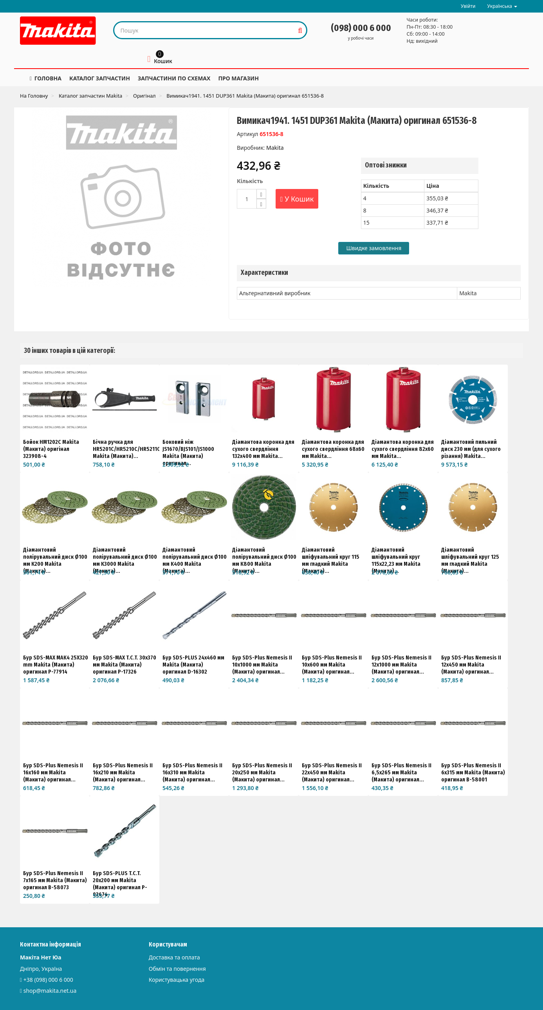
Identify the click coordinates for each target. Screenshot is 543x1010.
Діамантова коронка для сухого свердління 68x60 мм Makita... (333, 449)
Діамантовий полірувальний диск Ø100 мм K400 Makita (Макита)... (194, 560)
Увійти (468, 6)
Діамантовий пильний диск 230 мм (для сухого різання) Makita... (471, 449)
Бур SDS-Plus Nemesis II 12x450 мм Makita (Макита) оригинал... (471, 664)
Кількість (250, 181)
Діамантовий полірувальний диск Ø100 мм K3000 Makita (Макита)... (125, 560)
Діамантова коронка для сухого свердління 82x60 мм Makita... (403, 449)
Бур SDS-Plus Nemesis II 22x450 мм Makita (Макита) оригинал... (332, 772)
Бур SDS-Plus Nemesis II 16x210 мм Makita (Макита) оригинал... (123, 772)
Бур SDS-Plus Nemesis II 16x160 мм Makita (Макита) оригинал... (53, 772)
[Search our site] (204, 30)
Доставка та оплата (174, 957)
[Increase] (261, 194)
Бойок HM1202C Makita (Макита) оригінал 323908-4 (51, 449)
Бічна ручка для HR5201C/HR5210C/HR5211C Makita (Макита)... (126, 449)
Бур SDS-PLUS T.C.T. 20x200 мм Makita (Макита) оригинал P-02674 (120, 884)
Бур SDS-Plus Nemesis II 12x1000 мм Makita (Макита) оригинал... (401, 664)
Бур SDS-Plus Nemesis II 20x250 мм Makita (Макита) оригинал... (262, 772)
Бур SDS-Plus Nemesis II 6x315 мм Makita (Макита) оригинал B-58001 (473, 772)
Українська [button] (502, 6)
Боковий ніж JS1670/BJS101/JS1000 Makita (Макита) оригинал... (188, 452)
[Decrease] (261, 204)
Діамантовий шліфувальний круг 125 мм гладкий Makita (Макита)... (470, 560)
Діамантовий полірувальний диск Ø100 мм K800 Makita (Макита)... (264, 560)
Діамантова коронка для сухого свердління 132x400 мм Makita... (263, 449)
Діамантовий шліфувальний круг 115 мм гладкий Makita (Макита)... (330, 560)
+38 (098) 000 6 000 (48, 979)
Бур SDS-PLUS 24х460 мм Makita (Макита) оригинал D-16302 (193, 664)
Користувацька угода (177, 979)
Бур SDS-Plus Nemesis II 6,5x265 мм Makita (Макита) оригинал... (401, 772)
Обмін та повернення (177, 968)
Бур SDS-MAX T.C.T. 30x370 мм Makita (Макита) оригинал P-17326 (124, 664)
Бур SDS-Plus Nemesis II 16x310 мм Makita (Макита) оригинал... (192, 772)
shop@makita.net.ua (50, 990)
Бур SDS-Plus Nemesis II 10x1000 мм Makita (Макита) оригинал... (262, 664)
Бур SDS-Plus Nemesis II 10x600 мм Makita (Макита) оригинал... (332, 664)
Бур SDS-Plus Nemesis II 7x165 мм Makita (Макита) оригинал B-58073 (55, 880)
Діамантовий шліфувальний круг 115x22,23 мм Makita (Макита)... (396, 560)
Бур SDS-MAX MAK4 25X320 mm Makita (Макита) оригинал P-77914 (55, 664)
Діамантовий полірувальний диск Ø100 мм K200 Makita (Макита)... (55, 560)
